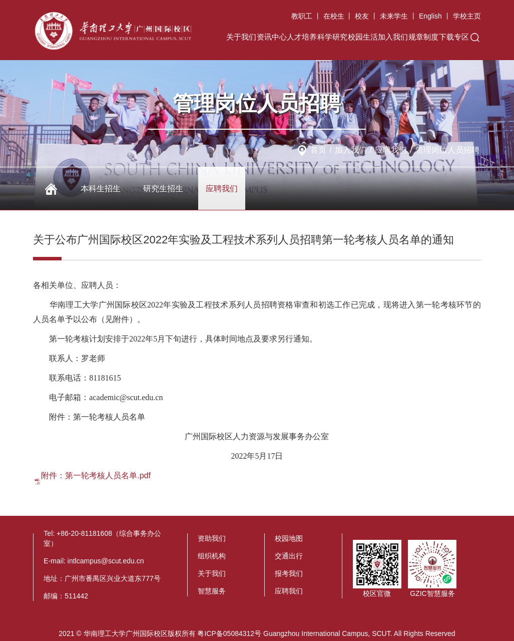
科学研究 (332, 37)
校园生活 (363, 37)
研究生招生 (163, 188)
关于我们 (241, 37)
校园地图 (289, 538)
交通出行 (289, 556)
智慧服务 (212, 591)
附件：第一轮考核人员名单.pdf (96, 475)
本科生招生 (101, 188)
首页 (318, 150)
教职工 (301, 16)
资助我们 (212, 538)
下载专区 (454, 37)
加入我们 (393, 37)
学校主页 (467, 16)
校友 (362, 16)
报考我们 (289, 573)
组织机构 (212, 556)
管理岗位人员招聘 (447, 150)
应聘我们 (391, 150)
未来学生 (394, 16)
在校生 (333, 16)
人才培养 (302, 37)
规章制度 (423, 37)
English (430, 16)
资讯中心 (272, 37)
